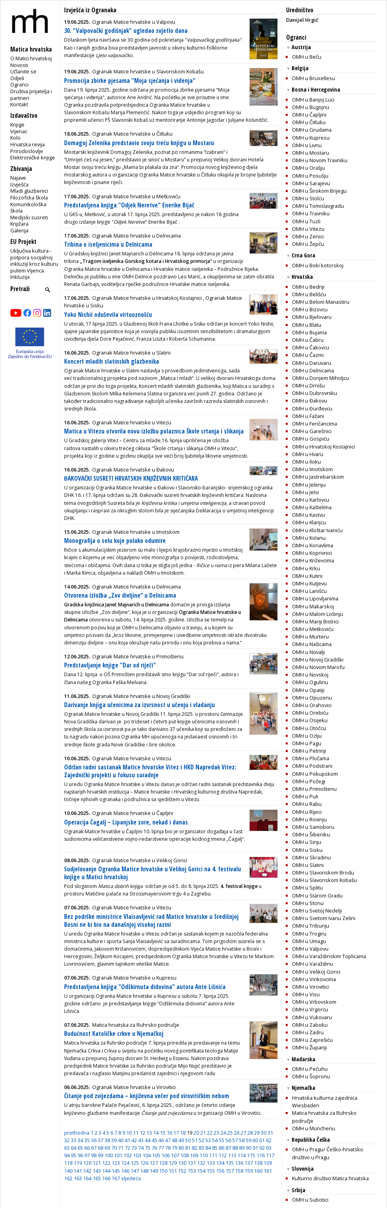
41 (127, 1140)
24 (223, 1132)
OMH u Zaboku (310, 1024)
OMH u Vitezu (308, 228)
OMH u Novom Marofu (318, 667)
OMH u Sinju (306, 842)
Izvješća (19, 184)
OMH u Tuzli (306, 221)
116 (260, 1155)
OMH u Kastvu (308, 514)
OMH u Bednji (308, 286)
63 (67, 1147)
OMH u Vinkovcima (314, 979)
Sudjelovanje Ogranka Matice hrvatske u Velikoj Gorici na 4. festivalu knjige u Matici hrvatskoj (152, 873)
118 (68, 1162)
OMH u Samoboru (313, 826)
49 (181, 1140)
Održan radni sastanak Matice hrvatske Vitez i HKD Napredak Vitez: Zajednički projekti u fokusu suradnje (150, 771)
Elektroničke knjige (32, 157)
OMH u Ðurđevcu (312, 408)
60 (255, 1140)
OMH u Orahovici (312, 705)
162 (68, 1178)
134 (220, 1162)
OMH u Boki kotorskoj (317, 265)
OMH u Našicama (312, 644)
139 (268, 1162)
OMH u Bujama (309, 332)
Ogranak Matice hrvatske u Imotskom (136, 531)
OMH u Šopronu (311, 1076)
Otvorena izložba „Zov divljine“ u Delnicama (120, 595)
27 (243, 1132)
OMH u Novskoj (310, 674)
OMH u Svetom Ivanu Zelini (323, 918)
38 (107, 1140)
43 (141, 1140)
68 (100, 1147)
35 (87, 1140)
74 (141, 1147)
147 (135, 1170)
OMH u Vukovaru (312, 1017)
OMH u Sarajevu (311, 183)
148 (144, 1170)
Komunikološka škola (28, 208)
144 (106, 1170)
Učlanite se (23, 71)
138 (258, 1162)
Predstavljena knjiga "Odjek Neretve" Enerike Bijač (129, 205)
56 (228, 1140)
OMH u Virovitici (310, 986)
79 (174, 1147)
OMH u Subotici (310, 1199)
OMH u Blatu (306, 324)
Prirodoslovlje (26, 151)
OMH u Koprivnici (312, 552)
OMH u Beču (306, 56)
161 (268, 1170)
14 (156, 1132)
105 (156, 1155)
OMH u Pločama (310, 758)
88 (235, 1147)
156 (220, 1170)
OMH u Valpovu (310, 948)
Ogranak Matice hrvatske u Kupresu (134, 977)
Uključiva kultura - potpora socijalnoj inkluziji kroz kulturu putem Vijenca (34, 260)
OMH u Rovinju (309, 819)
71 (120, 1147)
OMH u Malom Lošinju (317, 613)
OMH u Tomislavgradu (318, 205)
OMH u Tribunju (310, 925)
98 (94, 1155)
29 (257, 1132)
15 (162, 1132)
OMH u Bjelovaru (312, 316)
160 (258, 1170)
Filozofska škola (29, 197)
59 (248, 1140)
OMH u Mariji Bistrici (315, 621)
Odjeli (17, 78)
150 (163, 1170)
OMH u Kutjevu (309, 583)
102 (127, 1155)
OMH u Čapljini (309, 114)
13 (149, 1132)
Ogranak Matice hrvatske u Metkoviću (136, 196)
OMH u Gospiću (310, 438)
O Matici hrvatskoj (31, 58)
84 (208, 1147)
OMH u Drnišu (308, 385)
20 (196, 1132)
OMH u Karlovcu (310, 499)
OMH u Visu (306, 994)
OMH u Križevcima (313, 560)
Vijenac (18, 131)
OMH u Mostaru (310, 152)
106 (165, 1155)
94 (67, 1155)
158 (239, 1170)
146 (125, 1170)
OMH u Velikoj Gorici (316, 971)
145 (116, 1170)
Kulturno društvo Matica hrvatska (330, 1178)
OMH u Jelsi (305, 492)
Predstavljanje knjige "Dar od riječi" (110, 665)
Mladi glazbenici (29, 190)
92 (262, 1147)
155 (211, 1170)
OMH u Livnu (307, 145)
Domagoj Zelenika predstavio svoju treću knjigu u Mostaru (139, 143)
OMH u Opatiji (308, 690)
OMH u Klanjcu (309, 522)
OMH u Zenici (308, 236)
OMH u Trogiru (309, 933)
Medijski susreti (29, 217)
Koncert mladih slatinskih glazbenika (111, 361)
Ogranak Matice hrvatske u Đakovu (133, 469)
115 (251, 1155)
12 (142, 1132)
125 (135, 1162)
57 (235, 1140)
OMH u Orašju (308, 167)
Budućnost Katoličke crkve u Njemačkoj (113, 1034)
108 (184, 1155)
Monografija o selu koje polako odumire (115, 541)
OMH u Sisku (307, 849)
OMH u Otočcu (309, 728)
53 (208, 1140)
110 (203, 1155)
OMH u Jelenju (309, 484)
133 (211, 1162)
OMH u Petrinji (309, 750)
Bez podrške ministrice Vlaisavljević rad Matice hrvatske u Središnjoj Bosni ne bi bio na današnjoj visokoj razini (151, 921)
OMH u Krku (306, 568)
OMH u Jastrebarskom (318, 476)
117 (270, 1155)
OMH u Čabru (308, 339)
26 (236, 1132)
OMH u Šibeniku (311, 834)
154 (201, 1170)
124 (125, 1162)
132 (201, 1162)
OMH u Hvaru (307, 454)
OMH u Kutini (307, 575)
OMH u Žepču (308, 243)
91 (255, 1147)
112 (222, 1155)
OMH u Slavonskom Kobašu (324, 880)
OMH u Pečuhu (310, 1068)
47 (168, 1140)
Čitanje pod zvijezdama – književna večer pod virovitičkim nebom (146, 1096)
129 (173, 1162)
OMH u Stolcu (308, 198)
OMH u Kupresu (311, 137)
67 (94, 1147)
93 (268, 1147)
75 (147, 1147)
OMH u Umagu (309, 941)
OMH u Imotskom (312, 469)
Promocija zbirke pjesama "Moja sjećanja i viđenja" (129, 81)
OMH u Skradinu (311, 857)
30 (263, 1132)
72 (127, 1147)
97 (87, 1155)
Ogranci (19, 84)
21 (203, 1132)
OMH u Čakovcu (310, 347)
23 (216, 1132)
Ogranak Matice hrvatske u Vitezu (131, 422)
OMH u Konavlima (312, 545)
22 (209, 1132)
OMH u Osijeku (310, 720)
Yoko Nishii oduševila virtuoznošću (108, 315)
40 (120, 1140)
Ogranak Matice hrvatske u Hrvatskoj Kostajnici (147, 297)
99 (100, 1155)
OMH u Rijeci (307, 811)
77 (161, 1147)
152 (182, 1170)
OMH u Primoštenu (314, 788)
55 (221, 1140)
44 (147, 1140)
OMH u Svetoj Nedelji (317, 910)
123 (116, 1162)
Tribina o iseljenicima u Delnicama (108, 244)
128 (163, 1162)
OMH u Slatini (308, 865)
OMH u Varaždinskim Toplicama (329, 956)
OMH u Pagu (306, 743)
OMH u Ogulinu (310, 682)
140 (68, 1170)
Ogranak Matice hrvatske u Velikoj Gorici (139, 860)
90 (248, 1147)
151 (173, 1170)
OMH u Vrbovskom (314, 1001)
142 (87, 1170)
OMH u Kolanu (309, 537)
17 (176, 1132)
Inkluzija (20, 276)
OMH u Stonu (308, 903)
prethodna (76, 1132)
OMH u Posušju (310, 175)
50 (188, 1140)
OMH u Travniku (311, 213)
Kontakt (19, 104)
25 (230, 1132)
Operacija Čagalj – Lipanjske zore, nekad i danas (126, 822)
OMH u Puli (305, 796)
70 (114, 1147)
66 (87, 1147)
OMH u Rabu (307, 803)
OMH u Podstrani (312, 765)
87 (228, 1147)
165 (97, 1178)
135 (230, 1162)
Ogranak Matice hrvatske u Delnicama (136, 235)
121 (97, 1162)
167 (116, 1178)
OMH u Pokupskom (315, 773)
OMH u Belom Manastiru (320, 301)
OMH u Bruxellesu (313, 78)
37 (100, 1140)
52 (201, 1140)
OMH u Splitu (307, 887)
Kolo (15, 137)
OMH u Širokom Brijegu (319, 190)
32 (67, 1140)
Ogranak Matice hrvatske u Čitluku (132, 133)
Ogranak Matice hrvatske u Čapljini (132, 813)
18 (183, 1132)
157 (230, 1170)
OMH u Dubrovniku (314, 393)
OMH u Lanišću (309, 590)
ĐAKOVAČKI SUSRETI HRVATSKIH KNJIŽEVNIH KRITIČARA (131, 478)
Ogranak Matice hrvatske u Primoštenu (138, 656)
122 (106, 1162)
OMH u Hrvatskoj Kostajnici (323, 446)
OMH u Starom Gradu (317, 895)
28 (250, 1132)
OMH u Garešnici (312, 431)
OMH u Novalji (308, 652)
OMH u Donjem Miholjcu (320, 378)
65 (80, 1147)
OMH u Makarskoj (313, 606)
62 (268, 1140)
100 (108, 1155)
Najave (18, 177)
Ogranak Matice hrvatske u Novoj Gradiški (141, 696)
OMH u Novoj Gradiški (317, 659)
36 (94, 1140)
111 (213, 1155)
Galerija (19, 230)
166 (106, 1178)
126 (144, 1162)
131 (192, 1162)
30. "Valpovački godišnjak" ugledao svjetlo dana (126, 31)
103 (137, 1155)
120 (87, 1162)
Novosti (19, 65)
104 (146, 1155)
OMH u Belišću (309, 294)
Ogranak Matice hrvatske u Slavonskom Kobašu (148, 71)
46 (161, 1140)
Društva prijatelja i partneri (31, 95)
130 (182, 1162)
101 (118, 1155)
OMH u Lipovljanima (315, 598)
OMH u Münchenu (313, 1128)
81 (188, 1147)
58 (242, 1140)
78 (168, 1147)
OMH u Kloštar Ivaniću (317, 530)
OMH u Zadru (308, 1032)
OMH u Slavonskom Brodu (323, 872)
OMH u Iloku (306, 461)
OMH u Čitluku (309, 122)
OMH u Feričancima (314, 423)
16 (169, 1132)
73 (134, 1147)
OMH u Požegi (308, 781)
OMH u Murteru (310, 636)
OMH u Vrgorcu (310, 1009)
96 (80, 1155)
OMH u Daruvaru (311, 362)
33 (73, 1140)
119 (78, 1162)
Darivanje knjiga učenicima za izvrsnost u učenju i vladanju (139, 705)
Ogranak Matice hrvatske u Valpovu (133, 21)
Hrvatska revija (27, 144)
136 (239, 1162)
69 (107, 1147)
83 (201, 1147)
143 (97, 1170)
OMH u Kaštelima (312, 507)
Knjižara (19, 223)
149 (154, 1170)
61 (262, 1140)
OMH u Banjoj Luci (313, 99)
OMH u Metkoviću (313, 629)
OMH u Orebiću (310, 712)
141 (78, 1170)
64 (73, 1147)
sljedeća (131, 1178)
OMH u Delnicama (313, 370)
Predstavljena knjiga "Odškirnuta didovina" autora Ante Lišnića (145, 987)
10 (129, 1132)
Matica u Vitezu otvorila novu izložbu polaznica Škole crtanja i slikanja (154, 431)
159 (249, 1170)
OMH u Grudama (312, 129)
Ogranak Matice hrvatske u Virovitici (134, 1087)
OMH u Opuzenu (312, 697)
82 (194, 1147)
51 (194, 1140)
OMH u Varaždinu (312, 963)
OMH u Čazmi (308, 355)
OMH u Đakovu (309, 400)
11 (135, 1132)
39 (114, 1140)
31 (270, 1132)
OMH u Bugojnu (310, 107)
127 (154, 1162)
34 (80, 1140)
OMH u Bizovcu (310, 309)
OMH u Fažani (308, 416)
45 (154, 1140)
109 (194, 1155)
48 (174, 1140)
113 (232, 1155)
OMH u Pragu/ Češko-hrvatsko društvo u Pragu (327, 1153)
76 (154, 1147)
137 (249, 1162)
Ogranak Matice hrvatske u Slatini (131, 352)
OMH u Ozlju (307, 735)
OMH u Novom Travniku (319, 160)
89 (242, 1147)
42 (134, 1140)
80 (181, 1147)
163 (78, 1178)
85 (215, 1147)
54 (215, 1140)
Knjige (17, 124)
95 (73, 1155)
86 (221, 1147)
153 (192, 1170)
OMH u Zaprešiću (312, 1039)
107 (175, 1155)
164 (87, 1178)
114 (241, 1155)
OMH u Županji (309, 1047)
